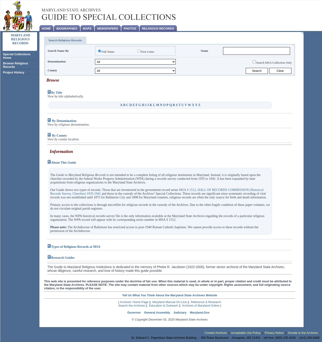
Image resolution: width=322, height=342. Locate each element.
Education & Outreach (163, 305)
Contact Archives (216, 333)
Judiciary (179, 312)
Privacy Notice (274, 333)
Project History (13, 72)
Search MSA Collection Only (274, 62)
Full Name (108, 51)
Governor (134, 312)
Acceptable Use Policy (246, 333)
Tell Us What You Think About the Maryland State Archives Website (169, 295)
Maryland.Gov (200, 312)
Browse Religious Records (15, 65)
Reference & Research (206, 302)
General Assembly (157, 312)
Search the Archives (131, 305)
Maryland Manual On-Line (169, 302)
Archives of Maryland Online (200, 305)
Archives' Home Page (134, 302)
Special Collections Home (16, 55)
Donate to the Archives (303, 333)
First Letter (147, 51)
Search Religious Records (65, 40)
